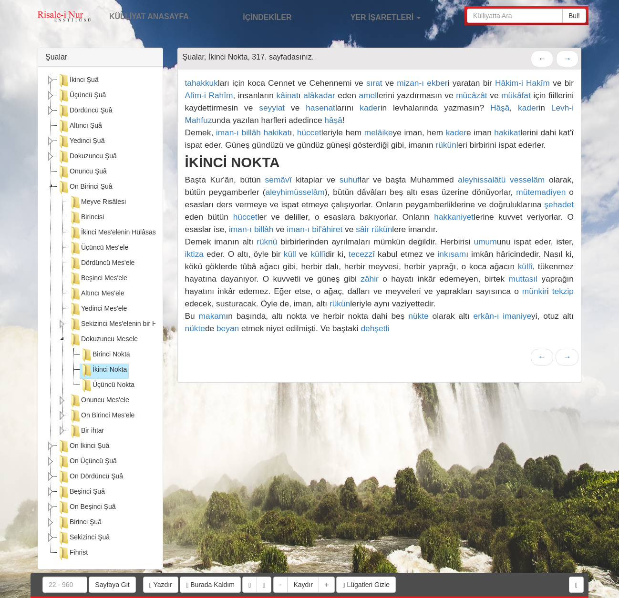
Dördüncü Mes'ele (101, 263)
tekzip (563, 291)
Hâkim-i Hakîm (522, 83)
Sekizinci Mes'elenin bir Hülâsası (123, 324)
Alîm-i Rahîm (209, 95)
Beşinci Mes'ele (98, 278)
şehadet (559, 204)
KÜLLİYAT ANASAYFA (149, 16)
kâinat (288, 95)
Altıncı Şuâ (79, 126)
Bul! (574, 16)
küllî (317, 254)
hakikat (277, 132)
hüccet (309, 132)
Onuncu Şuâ (82, 172)
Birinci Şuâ (79, 522)
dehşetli (375, 328)
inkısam (451, 254)
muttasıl (523, 279)
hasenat (320, 107)
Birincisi (86, 217)
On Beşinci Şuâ (86, 507)
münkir (534, 291)
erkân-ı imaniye (503, 316)
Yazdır (160, 585)
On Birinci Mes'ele (101, 416)
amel (368, 95)
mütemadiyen (541, 192)
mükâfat (516, 95)
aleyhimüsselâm (295, 192)
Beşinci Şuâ (81, 492)
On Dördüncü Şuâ (90, 477)
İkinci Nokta (103, 370)
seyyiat (272, 107)
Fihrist (72, 553)
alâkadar (319, 95)
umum (485, 241)
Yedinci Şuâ (80, 141)
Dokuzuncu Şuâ (87, 156)
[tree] (100, 318)
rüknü (267, 241)
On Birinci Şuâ (84, 187)
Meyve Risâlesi (97, 202)
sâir (362, 229)
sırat (374, 83)
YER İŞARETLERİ (375, 16)
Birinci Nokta (105, 355)
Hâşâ (499, 107)
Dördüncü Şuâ (85, 111)
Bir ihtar (86, 431)
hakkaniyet (454, 217)
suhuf (350, 179)
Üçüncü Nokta (107, 385)
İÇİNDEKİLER (257, 16)
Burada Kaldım (210, 585)
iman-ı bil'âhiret (314, 229)
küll (290, 254)
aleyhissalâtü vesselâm (501, 179)
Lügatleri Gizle (366, 585)
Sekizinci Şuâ (83, 538)
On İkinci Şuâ (83, 446)
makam (212, 316)
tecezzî (362, 254)
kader (370, 107)
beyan (228, 328)
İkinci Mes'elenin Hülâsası (113, 233)
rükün (445, 145)
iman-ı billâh (238, 132)
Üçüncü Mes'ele (98, 248)
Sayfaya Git (112, 584)
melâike (378, 132)
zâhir (370, 279)
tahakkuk (201, 83)
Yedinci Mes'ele (98, 309)
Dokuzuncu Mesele (103, 339)
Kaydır (302, 584)
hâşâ (333, 120)
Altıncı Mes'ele (96, 294)
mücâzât (471, 95)
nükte (418, 316)
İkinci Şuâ (78, 80)
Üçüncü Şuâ (81, 95)
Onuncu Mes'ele (99, 400)
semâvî (278, 179)
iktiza (194, 254)
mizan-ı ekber (422, 83)
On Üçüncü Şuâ (87, 461)
